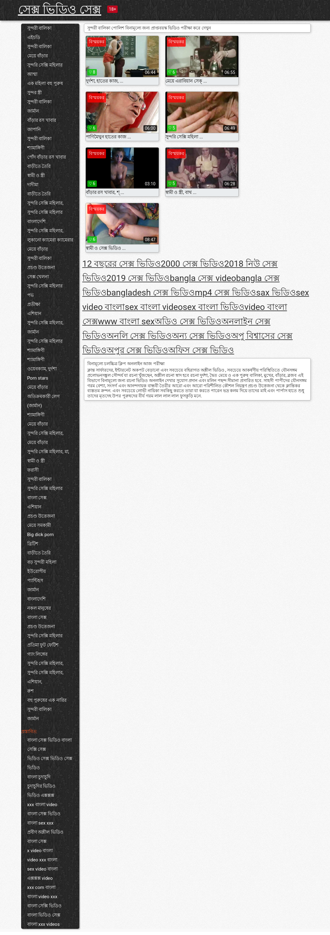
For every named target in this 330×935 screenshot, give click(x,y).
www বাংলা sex (126, 321)
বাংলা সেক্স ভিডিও (43, 814)
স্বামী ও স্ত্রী (36, 175)
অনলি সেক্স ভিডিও (139, 336)
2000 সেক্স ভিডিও (192, 264)
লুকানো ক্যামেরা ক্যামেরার (50, 240)
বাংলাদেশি (36, 221)
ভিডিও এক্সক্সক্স (41, 795)
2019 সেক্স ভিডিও (138, 278)
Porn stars (37, 378)
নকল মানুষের (39, 608)
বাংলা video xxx (42, 896)
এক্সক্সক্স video (40, 878)
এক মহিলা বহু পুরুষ (45, 83)
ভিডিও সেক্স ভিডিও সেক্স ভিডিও (49, 763)
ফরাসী (33, 470)
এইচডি (33, 37)
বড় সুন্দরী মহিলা (41, 562)
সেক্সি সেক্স (36, 749)
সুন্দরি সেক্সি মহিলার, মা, (48, 451)
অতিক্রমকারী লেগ (43, 396)
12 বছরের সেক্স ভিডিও (121, 264)
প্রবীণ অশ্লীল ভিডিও (45, 832)
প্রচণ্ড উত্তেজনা (41, 267)
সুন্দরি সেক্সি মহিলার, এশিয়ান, (45, 677)
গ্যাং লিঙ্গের (37, 654)
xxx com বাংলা (41, 887)
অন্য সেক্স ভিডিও (201, 336)
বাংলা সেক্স (37, 497)
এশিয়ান (34, 313)
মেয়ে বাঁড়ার (37, 56)
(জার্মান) (34, 405)
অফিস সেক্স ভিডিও (201, 350)
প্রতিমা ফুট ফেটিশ (43, 645)
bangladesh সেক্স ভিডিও (151, 293)
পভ (30, 295)
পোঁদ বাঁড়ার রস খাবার (46, 157)
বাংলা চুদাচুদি (39, 777)
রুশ (30, 691)
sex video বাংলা (42, 869)
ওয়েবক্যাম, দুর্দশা (42, 369)
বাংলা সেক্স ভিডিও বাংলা (49, 740)
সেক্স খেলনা (38, 277)
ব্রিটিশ (32, 544)
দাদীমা (32, 184)
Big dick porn (40, 534)
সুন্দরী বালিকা (39, 28)
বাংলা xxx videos (43, 924)
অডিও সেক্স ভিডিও (188, 321)
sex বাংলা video (154, 307)
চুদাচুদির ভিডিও (41, 786)
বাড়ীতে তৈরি (39, 166)
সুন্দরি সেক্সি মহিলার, (45, 203)
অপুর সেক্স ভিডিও (138, 350)
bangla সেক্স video (203, 278)
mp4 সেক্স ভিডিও (225, 293)
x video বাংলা (40, 850)
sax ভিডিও (276, 293)
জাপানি (34, 129)
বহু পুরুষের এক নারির (46, 700)
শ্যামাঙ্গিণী (35, 148)
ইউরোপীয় (36, 571)
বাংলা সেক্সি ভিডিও (44, 906)
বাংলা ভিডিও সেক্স (43, 915)
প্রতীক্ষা (33, 304)
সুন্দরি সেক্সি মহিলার (45, 65)
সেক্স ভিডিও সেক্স (59, 9)
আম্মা (32, 74)
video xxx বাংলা (42, 860)
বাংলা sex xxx (40, 823)
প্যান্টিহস (35, 580)
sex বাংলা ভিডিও (214, 307)
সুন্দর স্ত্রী (34, 92)
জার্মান (33, 111)
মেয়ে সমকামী (39, 525)
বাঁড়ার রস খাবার (41, 120)
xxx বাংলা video (42, 804)
